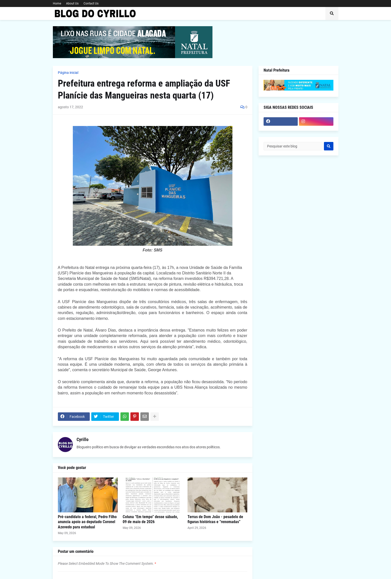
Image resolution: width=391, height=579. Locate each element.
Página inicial (68, 72)
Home (57, 3)
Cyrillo (83, 439)
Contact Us (91, 3)
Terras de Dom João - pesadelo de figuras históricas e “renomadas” (215, 519)
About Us (72, 3)
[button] (331, 13)
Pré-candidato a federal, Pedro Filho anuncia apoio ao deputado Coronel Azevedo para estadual (87, 522)
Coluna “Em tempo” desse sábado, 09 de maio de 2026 (150, 519)
